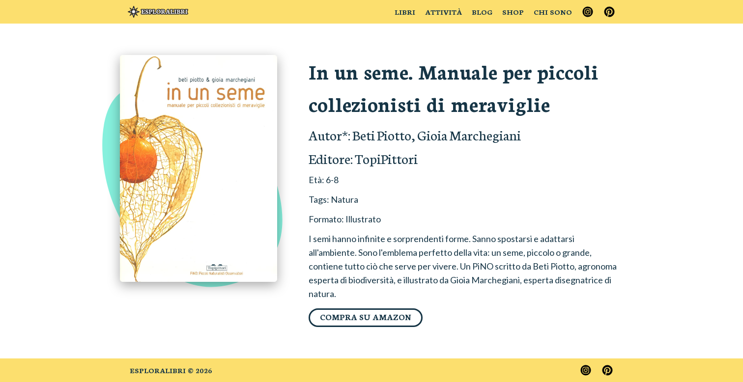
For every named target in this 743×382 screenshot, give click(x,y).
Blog (482, 12)
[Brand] (158, 12)
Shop (513, 12)
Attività (443, 12)
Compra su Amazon (365, 316)
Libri (405, 12)
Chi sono (553, 12)
